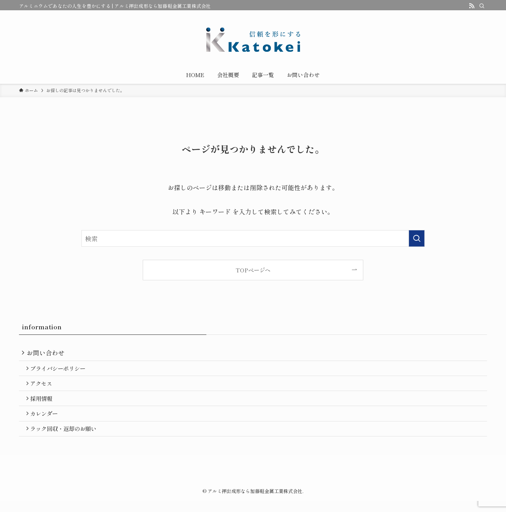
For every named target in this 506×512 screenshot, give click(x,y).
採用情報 (44, 405)
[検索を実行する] (417, 238)
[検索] (482, 6)
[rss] (471, 6)
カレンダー (47, 422)
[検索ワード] (253, 238)
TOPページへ (253, 270)
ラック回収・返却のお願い (66, 439)
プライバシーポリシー (61, 371)
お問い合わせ (47, 353)
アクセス (44, 388)
